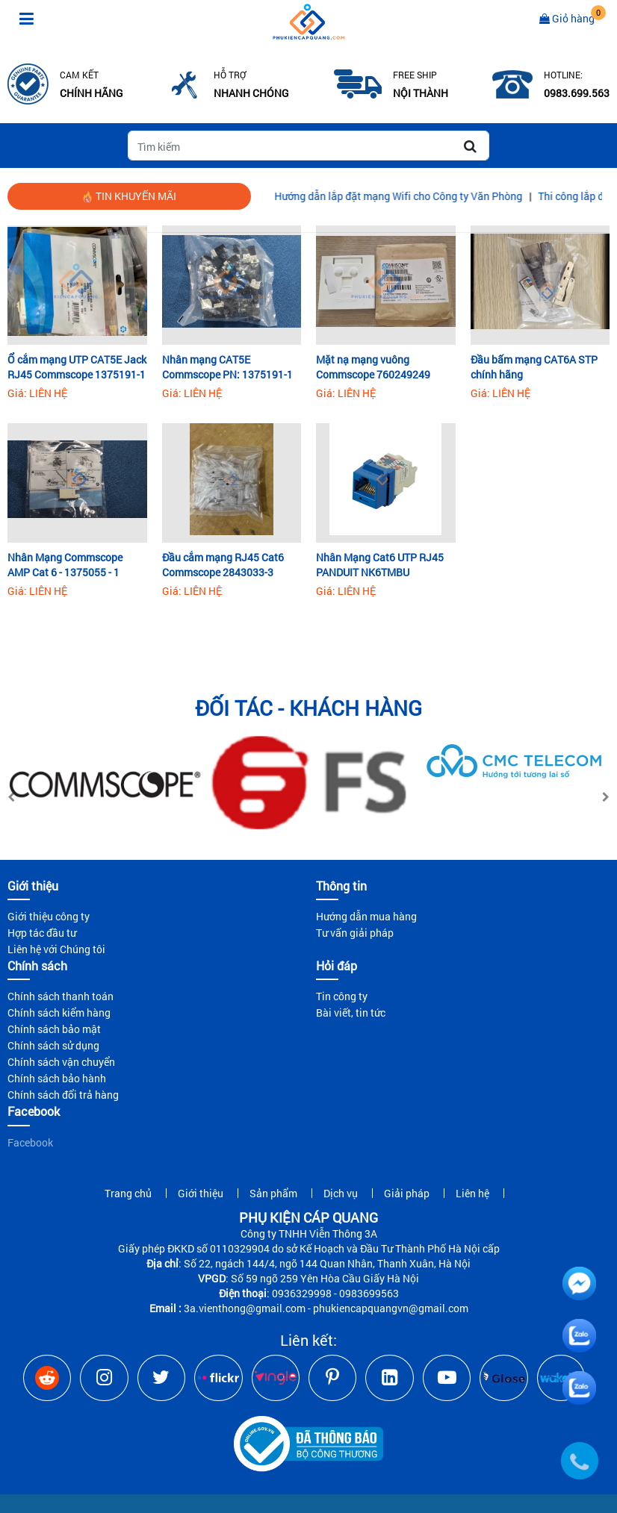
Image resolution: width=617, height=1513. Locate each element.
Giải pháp (407, 1193)
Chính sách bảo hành (56, 1078)
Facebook (30, 1142)
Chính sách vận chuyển (61, 1062)
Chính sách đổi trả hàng (63, 1095)
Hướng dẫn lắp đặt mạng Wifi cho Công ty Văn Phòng (413, 196)
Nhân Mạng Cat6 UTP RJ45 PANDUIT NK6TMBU (380, 564)
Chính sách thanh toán (60, 996)
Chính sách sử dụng (53, 1045)
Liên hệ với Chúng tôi (56, 949)
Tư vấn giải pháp (355, 933)
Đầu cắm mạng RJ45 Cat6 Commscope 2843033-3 (223, 564)
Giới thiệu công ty (48, 916)
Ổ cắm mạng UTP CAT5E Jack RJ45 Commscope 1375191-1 (76, 366)
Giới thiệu (200, 1193)
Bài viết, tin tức (350, 1012)
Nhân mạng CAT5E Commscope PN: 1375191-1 (227, 366)
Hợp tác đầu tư (41, 933)
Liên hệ (472, 1193)
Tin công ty (342, 996)
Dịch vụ (340, 1193)
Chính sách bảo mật (54, 1029)
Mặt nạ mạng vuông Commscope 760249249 (373, 366)
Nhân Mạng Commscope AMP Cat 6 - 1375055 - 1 (65, 564)
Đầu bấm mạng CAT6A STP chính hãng (534, 366)
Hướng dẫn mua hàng (366, 916)
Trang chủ (128, 1193)
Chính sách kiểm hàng (59, 1012)
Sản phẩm (273, 1193)
